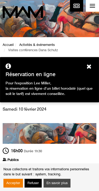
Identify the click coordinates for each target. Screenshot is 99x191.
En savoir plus (57, 183)
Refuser (33, 183)
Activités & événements (37, 45)
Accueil (8, 45)
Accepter (13, 183)
